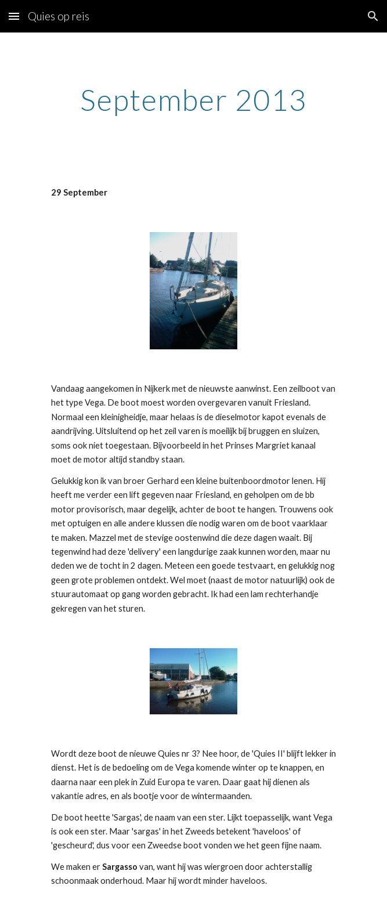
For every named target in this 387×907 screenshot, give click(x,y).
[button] (14, 16)
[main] (193, 100)
